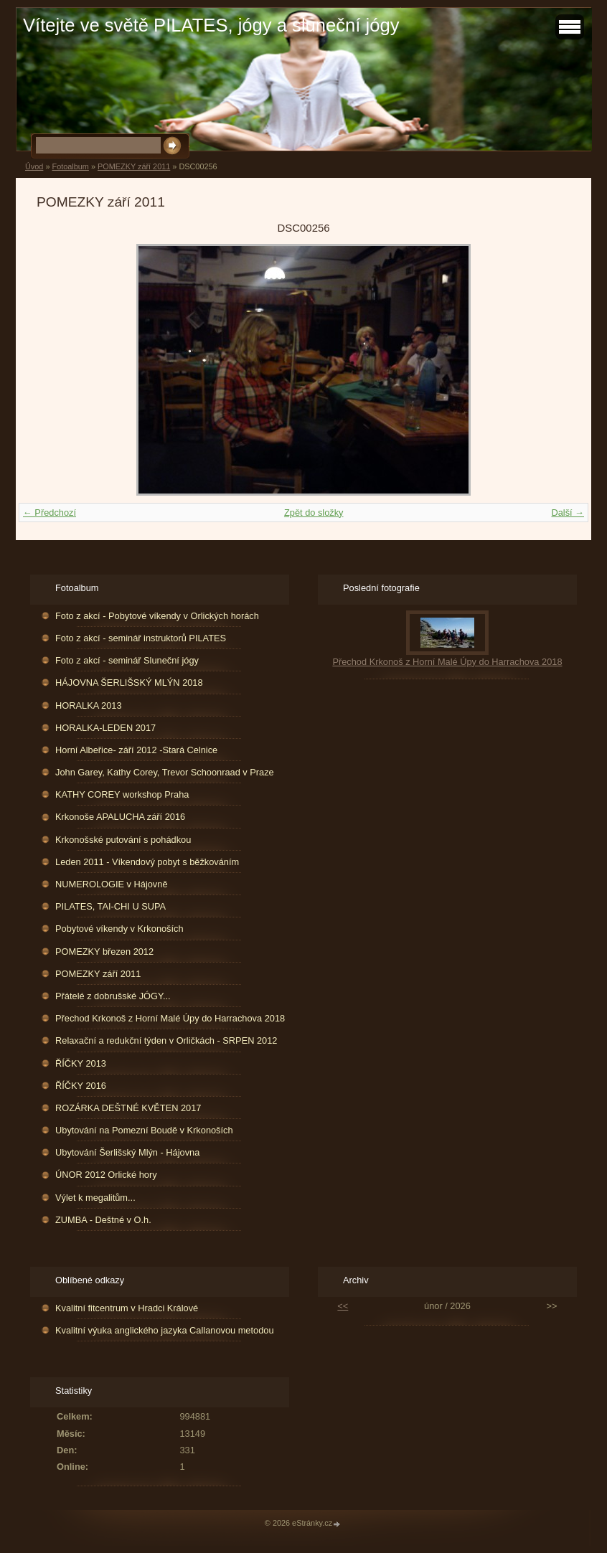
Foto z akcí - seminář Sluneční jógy (127, 660)
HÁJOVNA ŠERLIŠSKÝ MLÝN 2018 (129, 682)
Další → (567, 512)
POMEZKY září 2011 (134, 166)
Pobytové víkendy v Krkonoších (119, 928)
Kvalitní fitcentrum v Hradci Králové (126, 1308)
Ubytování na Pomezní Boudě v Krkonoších (144, 1130)
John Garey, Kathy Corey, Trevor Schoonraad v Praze (164, 772)
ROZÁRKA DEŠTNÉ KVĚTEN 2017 (128, 1108)
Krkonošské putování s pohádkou (123, 839)
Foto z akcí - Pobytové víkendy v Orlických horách (157, 615)
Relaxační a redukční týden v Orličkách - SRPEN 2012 (166, 1040)
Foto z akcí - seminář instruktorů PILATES (140, 638)
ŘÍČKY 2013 (80, 1063)
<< (342, 1306)
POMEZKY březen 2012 (104, 951)
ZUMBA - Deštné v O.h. (103, 1219)
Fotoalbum (70, 166)
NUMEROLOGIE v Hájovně (111, 884)
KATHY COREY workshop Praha (122, 794)
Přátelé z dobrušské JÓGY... (113, 996)
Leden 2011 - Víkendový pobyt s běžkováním (147, 861)
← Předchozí (49, 512)
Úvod (34, 166)
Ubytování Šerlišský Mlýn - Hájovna (127, 1152)
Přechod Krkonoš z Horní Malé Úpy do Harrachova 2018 (170, 1018)
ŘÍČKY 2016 (80, 1085)
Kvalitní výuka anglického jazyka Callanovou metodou (164, 1330)
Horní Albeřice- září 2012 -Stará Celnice (136, 750)
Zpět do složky (314, 512)
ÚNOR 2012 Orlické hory (106, 1174)
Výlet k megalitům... (95, 1197)
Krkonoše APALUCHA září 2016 (120, 816)
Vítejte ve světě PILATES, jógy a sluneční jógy (211, 25)
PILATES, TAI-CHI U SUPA (110, 906)
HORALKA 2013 (88, 705)
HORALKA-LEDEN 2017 (105, 727)
